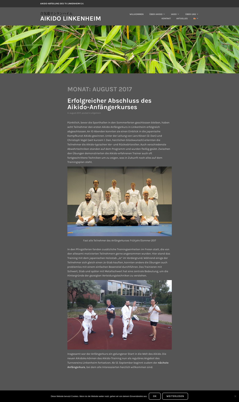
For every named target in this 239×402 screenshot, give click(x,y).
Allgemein (96, 113)
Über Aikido (155, 14)
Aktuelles (182, 18)
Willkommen (137, 14)
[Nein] (235, 396)
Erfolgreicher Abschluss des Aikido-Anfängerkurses (109, 104)
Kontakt (166, 18)
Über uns (190, 14)
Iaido (174, 14)
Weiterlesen (175, 396)
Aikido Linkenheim (70, 18)
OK (155, 396)
